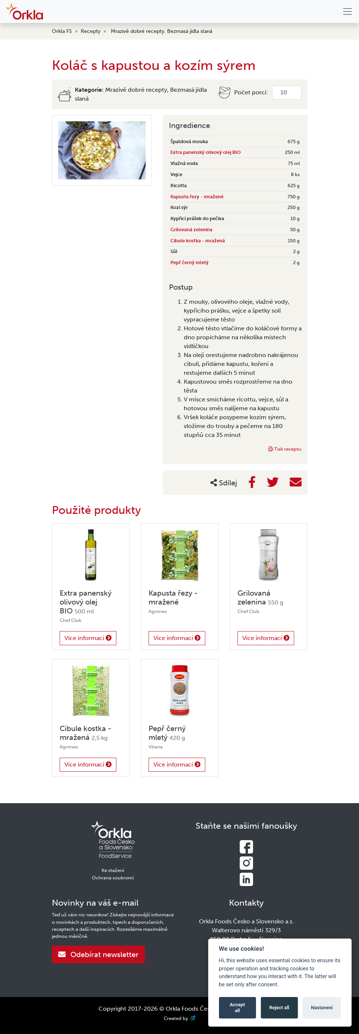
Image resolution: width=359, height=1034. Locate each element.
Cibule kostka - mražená (197, 240)
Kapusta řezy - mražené (196, 196)
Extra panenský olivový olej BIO (205, 152)
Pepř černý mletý (189, 262)
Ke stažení (113, 870)
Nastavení (322, 1007)
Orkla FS (62, 31)
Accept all (237, 1007)
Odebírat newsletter (98, 954)
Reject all (279, 1007)
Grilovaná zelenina (191, 229)
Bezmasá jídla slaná (189, 31)
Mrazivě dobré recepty (137, 31)
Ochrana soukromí (113, 877)
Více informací (88, 637)
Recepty (90, 31)
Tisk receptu (285, 449)
